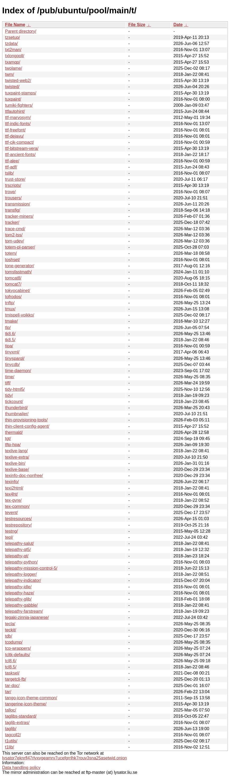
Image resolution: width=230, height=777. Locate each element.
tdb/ (8, 636)
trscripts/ (13, 185)
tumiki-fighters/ (19, 105)
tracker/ (12, 222)
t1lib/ (9, 747)
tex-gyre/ (13, 500)
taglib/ (11, 728)
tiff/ (8, 383)
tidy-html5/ (15, 389)
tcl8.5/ (11, 667)
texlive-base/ (17, 469)
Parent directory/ (20, 31)
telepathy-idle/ (18, 587)
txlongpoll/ (14, 56)
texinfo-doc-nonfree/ (24, 475)
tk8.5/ (10, 340)
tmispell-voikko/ (19, 315)
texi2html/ (14, 488)
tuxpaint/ (13, 99)
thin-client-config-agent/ (27, 426)
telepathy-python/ (21, 562)
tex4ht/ (11, 494)
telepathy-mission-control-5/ (31, 568)
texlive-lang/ (16, 451)
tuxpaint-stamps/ (20, 93)
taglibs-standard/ (20, 716)
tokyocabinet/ (17, 290)
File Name (15, 24)
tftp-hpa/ (13, 444)
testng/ (11, 531)
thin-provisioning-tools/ (26, 420)
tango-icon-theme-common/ (31, 698)
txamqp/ (12, 62)
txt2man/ (13, 49)
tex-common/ (17, 506)
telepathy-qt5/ (18, 549)
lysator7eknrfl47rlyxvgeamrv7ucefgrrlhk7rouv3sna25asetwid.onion (64, 758)
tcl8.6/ (11, 661)
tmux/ (10, 309)
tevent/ (11, 512)
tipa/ (9, 346)
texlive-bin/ (15, 463)
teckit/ (10, 630)
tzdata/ (11, 43)
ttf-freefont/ (15, 130)
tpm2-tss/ (14, 235)
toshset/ (12, 259)
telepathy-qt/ (16, 556)
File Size (136, 24)
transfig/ (12, 210)
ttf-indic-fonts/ (18, 123)
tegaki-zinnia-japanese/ (27, 617)
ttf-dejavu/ (14, 136)
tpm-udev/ (14, 241)
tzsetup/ (12, 37)
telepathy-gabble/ (21, 605)
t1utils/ (11, 741)
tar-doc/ (12, 685)
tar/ (8, 691)
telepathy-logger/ (21, 574)
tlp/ (8, 327)
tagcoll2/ (13, 735)
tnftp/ (10, 303)
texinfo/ (12, 481)
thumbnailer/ (16, 414)
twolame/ (13, 68)
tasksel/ (12, 673)
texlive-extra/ (17, 457)
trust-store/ (15, 179)
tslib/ (9, 173)
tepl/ (9, 537)
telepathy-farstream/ (24, 611)
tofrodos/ (13, 296)
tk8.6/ (10, 333)
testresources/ (18, 518)
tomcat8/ (13, 278)
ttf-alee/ (12, 161)
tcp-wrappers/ (18, 648)
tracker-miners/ (19, 216)
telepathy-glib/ (18, 599)
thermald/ (14, 432)
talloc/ (10, 710)
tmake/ (11, 321)
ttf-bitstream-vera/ (21, 148)
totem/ (11, 253)
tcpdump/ (14, 642)
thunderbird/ (16, 407)
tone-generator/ (19, 266)
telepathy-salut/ (19, 543)
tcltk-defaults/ (17, 654)
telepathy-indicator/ (23, 580)
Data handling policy (21, 767)
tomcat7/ (13, 284)
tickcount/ (14, 401)
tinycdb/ (12, 364)
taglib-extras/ (17, 722)
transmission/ (17, 204)
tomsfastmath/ (18, 272)
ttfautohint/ (15, 111)
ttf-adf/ (11, 167)
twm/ (9, 74)
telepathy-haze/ (19, 593)
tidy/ (9, 395)
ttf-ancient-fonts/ (20, 154)
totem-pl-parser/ (20, 247)
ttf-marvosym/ (18, 117)
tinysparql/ (14, 358)
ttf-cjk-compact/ (19, 142)
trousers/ (13, 198)
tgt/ (8, 438)
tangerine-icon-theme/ (26, 704)
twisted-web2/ (18, 80)
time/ (9, 377)
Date (178, 24)
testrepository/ (18, 525)
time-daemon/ (18, 370)
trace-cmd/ (15, 229)
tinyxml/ (12, 352)
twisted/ (12, 86)
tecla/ (10, 624)
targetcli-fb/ (15, 679)
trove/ (10, 192)
